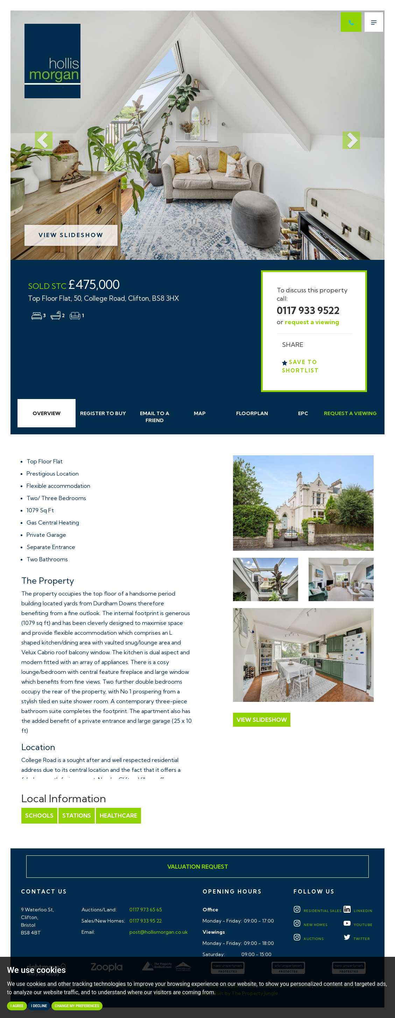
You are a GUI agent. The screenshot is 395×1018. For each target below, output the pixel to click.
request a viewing (312, 322)
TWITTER (357, 939)
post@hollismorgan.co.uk (158, 932)
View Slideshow (71, 235)
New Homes (310, 925)
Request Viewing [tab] (350, 413)
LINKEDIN (358, 911)
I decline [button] (39, 1006)
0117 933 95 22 (145, 921)
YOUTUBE (358, 925)
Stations (76, 815)
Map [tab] (200, 413)
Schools (39, 815)
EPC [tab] (303, 413)
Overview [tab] (47, 413)
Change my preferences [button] (77, 1006)
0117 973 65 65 (145, 909)
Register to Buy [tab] (103, 413)
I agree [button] (16, 1006)
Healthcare (118, 815)
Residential (317, 911)
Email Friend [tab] (154, 416)
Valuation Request (197, 866)
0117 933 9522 (308, 310)
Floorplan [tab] (252, 413)
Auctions (309, 939)
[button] (38, 135)
